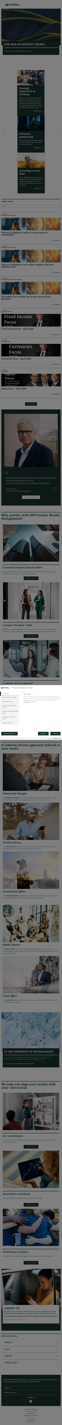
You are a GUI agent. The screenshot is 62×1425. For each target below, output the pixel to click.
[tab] (9, 694)
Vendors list (34, 702)
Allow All (55, 733)
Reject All (43, 733)
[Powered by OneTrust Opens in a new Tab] (54, 739)
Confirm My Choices (9, 733)
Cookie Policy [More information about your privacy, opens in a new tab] (27, 702)
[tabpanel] (42, 698)
